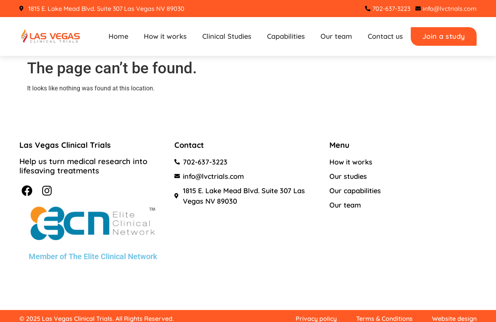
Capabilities (286, 36)
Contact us (385, 36)
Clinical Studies (226, 36)
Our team (336, 36)
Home (118, 36)
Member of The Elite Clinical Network (93, 256)
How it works (165, 36)
